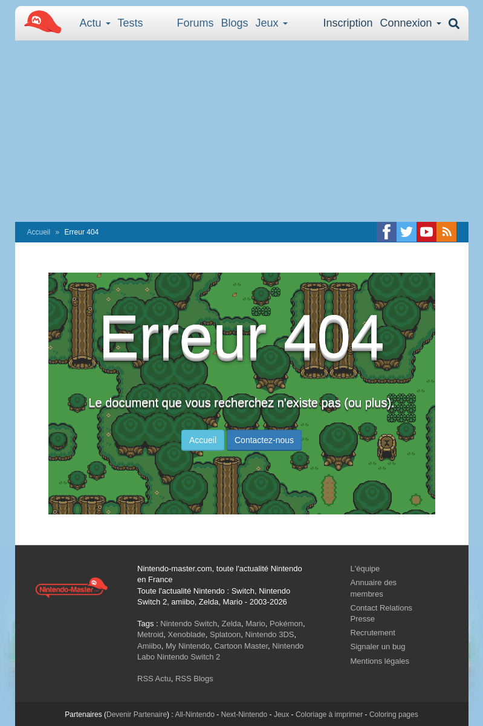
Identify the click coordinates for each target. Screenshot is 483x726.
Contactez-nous (264, 440)
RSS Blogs (194, 678)
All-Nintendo (194, 714)
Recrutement (373, 632)
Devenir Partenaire (136, 714)
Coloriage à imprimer (329, 714)
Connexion (410, 23)
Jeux (272, 23)
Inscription (347, 23)
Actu (95, 23)
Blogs (234, 23)
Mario (255, 623)
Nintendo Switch (188, 623)
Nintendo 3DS (269, 634)
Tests (130, 23)
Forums (195, 23)
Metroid (150, 634)
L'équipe (365, 568)
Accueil (39, 232)
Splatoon (225, 634)
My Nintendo (188, 645)
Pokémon (286, 623)
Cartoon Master (241, 645)
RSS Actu (154, 678)
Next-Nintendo (244, 714)
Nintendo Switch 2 (189, 656)
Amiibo (149, 645)
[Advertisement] (241, 131)
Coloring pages (393, 714)
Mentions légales (380, 661)
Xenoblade (187, 634)
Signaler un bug (378, 646)
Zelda (231, 623)
